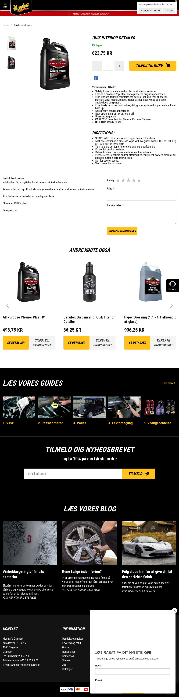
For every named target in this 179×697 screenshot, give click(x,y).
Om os (65, 647)
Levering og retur (71, 642)
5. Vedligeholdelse (157, 423)
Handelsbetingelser (72, 638)
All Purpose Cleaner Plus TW (24, 317)
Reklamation (69, 651)
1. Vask (8, 423)
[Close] (174, 610)
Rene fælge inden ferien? (82, 571)
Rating (110, 180)
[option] (11, 43)
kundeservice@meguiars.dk (25, 664)
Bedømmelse (115, 205)
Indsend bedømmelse (122, 230)
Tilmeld (138, 474)
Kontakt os (68, 656)
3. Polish (79, 423)
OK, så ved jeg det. (151, 10)
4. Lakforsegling (120, 423)
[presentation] (7, 306)
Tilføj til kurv (153, 65)
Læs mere (169, 383)
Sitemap (66, 660)
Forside (6, 25)
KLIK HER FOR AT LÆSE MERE (19, 597)
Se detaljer (15, 342)
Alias (110, 188)
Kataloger (67, 669)
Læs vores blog (89, 509)
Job (64, 664)
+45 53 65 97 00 (29, 660)
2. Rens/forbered (50, 423)
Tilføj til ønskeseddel (41, 343)
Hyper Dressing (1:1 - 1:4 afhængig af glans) (150, 319)
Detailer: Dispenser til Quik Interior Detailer (89, 319)
